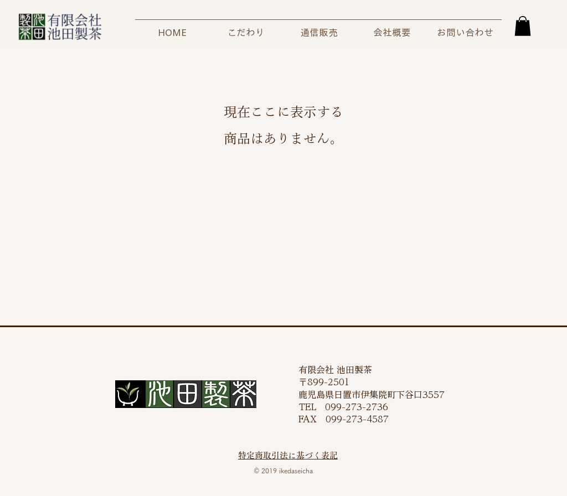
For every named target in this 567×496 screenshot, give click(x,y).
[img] (60, 41)
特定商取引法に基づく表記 (288, 455)
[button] (522, 26)
